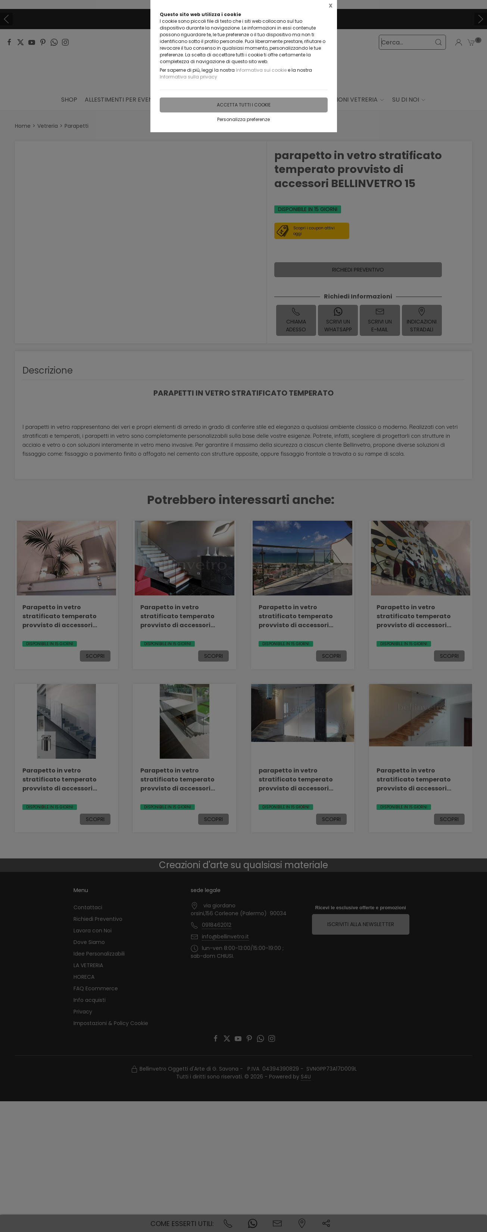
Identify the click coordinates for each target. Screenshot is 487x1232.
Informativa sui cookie (261, 70)
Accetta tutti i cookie (244, 105)
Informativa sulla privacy (188, 77)
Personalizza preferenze (243, 119)
